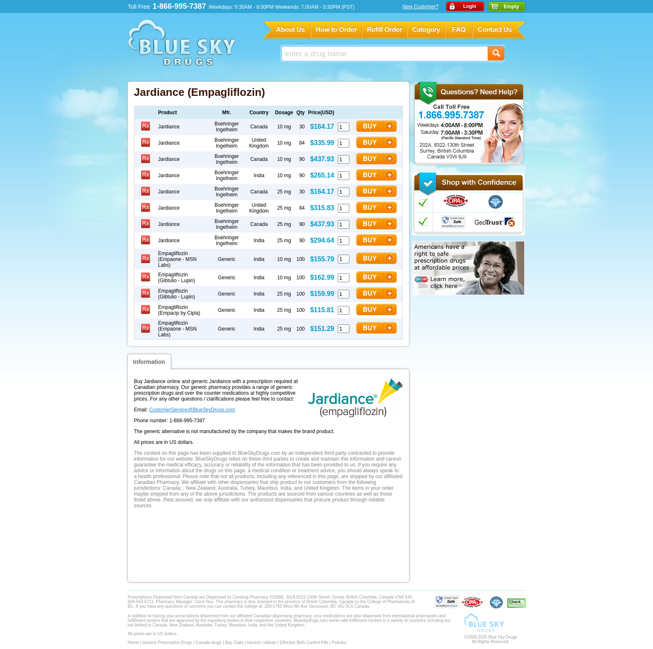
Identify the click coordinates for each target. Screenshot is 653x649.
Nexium (254, 642)
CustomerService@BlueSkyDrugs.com (192, 410)
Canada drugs (209, 642)
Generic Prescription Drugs (167, 642)
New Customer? (421, 7)
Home (133, 642)
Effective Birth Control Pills (304, 642)
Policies (339, 642)
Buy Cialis (234, 642)
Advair (270, 642)
